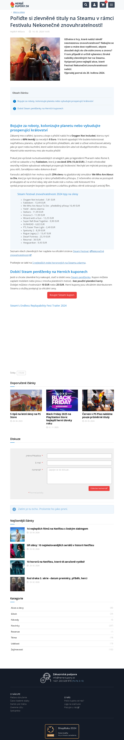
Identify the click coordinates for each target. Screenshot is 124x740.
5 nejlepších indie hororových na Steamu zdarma (59, 263)
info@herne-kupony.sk (64, 678)
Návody (62, 620)
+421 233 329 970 (62, 681)
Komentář (37, 470)
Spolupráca (15, 711)
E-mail (39, 463)
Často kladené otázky (19, 701)
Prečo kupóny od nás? (74, 701)
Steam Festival (81, 251)
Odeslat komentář (99, 488)
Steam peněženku (81, 277)
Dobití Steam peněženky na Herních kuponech (40, 109)
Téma (62, 638)
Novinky (62, 626)
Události (62, 643)
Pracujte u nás (70, 708)
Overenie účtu (16, 708)
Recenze (62, 632)
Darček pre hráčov (18, 704)
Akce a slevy (62, 608)
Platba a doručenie (18, 698)
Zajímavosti (62, 649)
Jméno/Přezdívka (34, 456)
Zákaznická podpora (65, 674)
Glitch (62, 614)
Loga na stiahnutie (72, 704)
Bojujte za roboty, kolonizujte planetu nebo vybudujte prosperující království (55, 101)
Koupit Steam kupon (62, 295)
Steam (21, 373)
